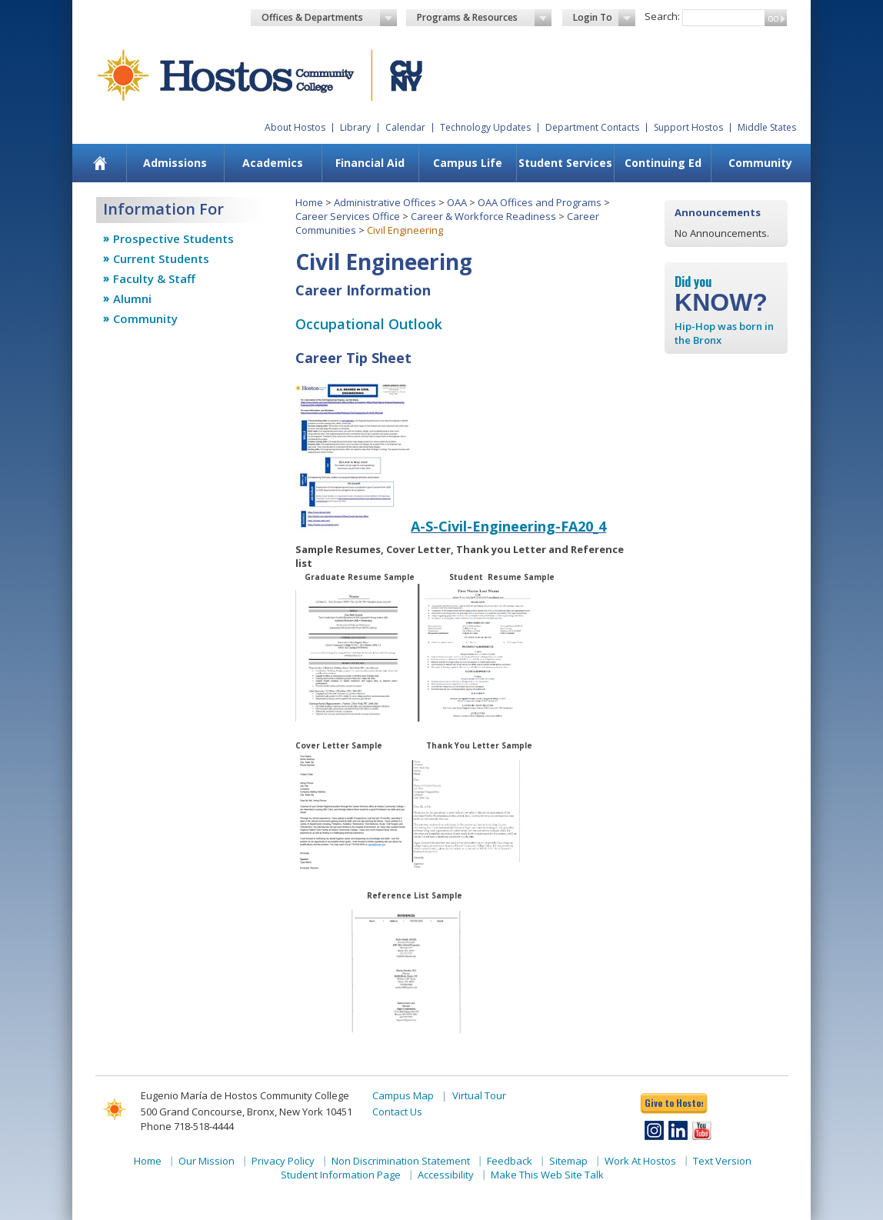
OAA (457, 202)
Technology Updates (485, 127)
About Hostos (295, 127)
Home (309, 202)
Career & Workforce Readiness (483, 216)
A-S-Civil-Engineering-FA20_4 (508, 526)
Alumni (132, 298)
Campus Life (467, 162)
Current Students (161, 258)
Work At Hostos (640, 1161)
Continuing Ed (663, 162)
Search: (662, 16)
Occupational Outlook (368, 324)
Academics (272, 162)
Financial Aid (370, 162)
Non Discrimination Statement (401, 1161)
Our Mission (206, 1161)
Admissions (175, 162)
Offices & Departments (329, 17)
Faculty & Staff (154, 278)
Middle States (767, 127)
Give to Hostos (674, 1102)
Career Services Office (347, 216)
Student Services (565, 162)
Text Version (722, 1161)
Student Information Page (341, 1175)
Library (355, 127)
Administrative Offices (385, 202)
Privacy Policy (283, 1161)
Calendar (405, 127)
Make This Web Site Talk (547, 1175)
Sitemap (568, 1161)
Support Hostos (688, 127)
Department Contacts (592, 127)
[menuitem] (100, 163)
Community (760, 162)
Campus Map (403, 1095)
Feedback (509, 1161)
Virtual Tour (479, 1095)
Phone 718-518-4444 (187, 1126)
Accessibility (446, 1175)
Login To (604, 17)
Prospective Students (173, 238)
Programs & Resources (484, 17)
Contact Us (397, 1111)
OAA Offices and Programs (539, 202)
